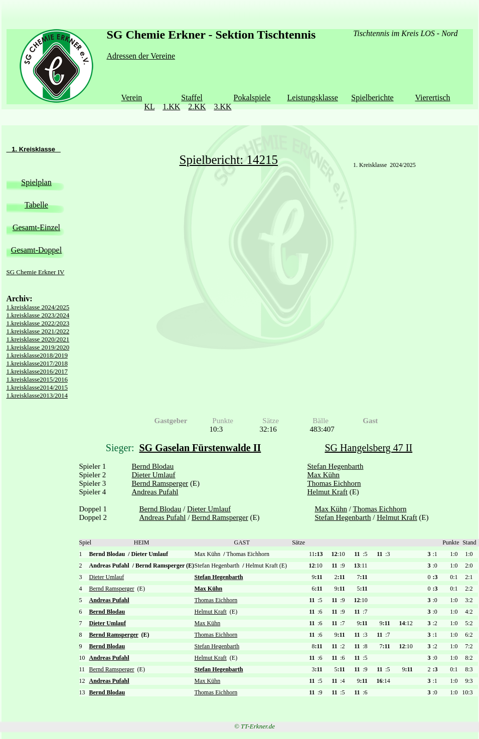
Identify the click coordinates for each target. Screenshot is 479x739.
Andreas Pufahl (155, 492)
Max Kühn (323, 475)
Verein (131, 97)
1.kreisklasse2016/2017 (37, 371)
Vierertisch (432, 97)
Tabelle (36, 205)
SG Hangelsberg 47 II (369, 447)
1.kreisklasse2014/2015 (37, 387)
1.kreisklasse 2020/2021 (38, 339)
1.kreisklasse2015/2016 (37, 379)
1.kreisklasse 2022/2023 (38, 323)
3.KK (222, 106)
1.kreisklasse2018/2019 (37, 355)
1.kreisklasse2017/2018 (37, 363)
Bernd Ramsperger (160, 483)
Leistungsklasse (312, 97)
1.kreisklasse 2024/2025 (38, 307)
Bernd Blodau (153, 466)
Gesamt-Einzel (36, 227)
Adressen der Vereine (141, 56)
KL (149, 106)
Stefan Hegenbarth (335, 466)
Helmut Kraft (327, 492)
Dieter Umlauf (154, 475)
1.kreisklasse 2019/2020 (38, 347)
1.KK (171, 106)
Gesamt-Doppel (36, 250)
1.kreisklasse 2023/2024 (38, 315)
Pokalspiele (252, 97)
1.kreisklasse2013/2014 (37, 395)
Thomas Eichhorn (334, 483)
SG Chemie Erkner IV (36, 272)
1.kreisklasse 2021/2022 (38, 331)
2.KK (197, 106)
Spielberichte (372, 97)
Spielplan (36, 182)
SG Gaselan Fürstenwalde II (200, 447)
